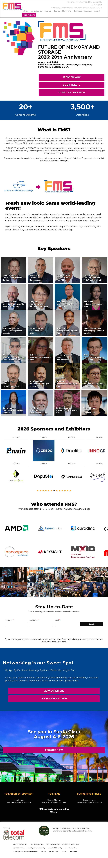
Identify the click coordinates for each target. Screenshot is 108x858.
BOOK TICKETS (71, 85)
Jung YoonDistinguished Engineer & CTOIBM (70, 330)
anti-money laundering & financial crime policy (63, 844)
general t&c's (53, 851)
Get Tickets (29, 15)
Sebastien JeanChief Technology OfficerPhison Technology (14, 304)
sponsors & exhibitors (62, 11)
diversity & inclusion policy (36, 848)
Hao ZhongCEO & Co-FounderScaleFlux (65, 304)
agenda (48, 11)
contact (64, 851)
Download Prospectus (83, 11)
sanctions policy (71, 848)
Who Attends (36, 11)
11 (65, 490)
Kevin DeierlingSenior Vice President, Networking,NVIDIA (18, 277)
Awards (97, 11)
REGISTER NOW (54, 750)
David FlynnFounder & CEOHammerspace (36, 277)
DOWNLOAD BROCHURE (72, 92)
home (25, 11)
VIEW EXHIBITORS (54, 691)
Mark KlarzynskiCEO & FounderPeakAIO (63, 277)
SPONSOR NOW (72, 77)
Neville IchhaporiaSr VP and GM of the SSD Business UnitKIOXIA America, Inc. (20, 357)
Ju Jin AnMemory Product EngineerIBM (68, 383)
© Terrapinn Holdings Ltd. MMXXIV (25, 851)
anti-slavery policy (37, 844)
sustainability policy (55, 848)
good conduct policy (20, 844)
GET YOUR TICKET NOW (54, 698)
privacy (43, 851)
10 (62, 490)
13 (70, 490)
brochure (73, 851)
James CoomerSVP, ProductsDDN (36, 330)
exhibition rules (19, 848)
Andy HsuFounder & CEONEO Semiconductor (38, 304)
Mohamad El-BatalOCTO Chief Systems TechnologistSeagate (18, 330)
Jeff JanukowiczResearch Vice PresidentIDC (67, 410)
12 (67, 490)
